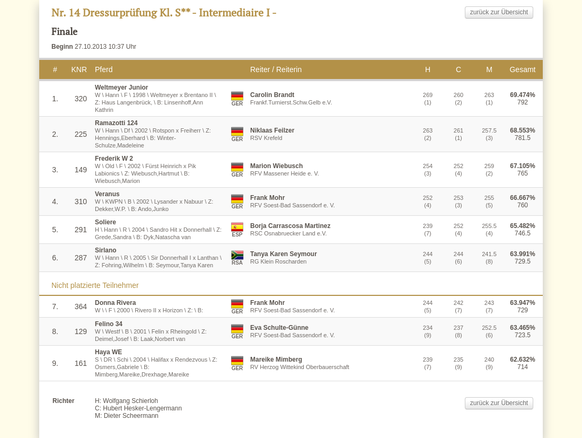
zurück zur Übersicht (499, 12)
